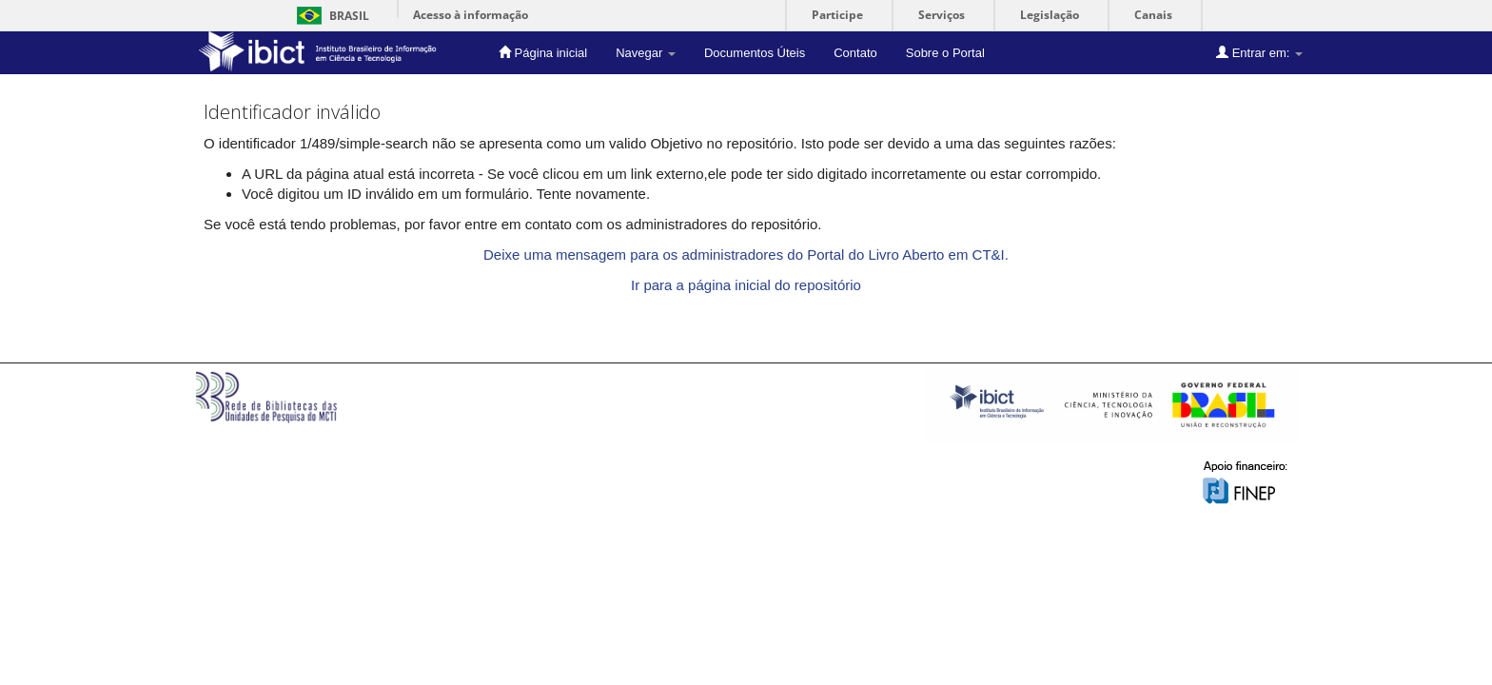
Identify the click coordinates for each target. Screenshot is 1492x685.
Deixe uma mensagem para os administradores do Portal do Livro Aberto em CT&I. (746, 254)
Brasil (329, 16)
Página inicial (543, 52)
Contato (855, 53)
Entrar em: (1259, 52)
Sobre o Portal (945, 53)
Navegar (646, 53)
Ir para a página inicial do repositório (746, 285)
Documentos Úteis (754, 53)
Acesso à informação (470, 15)
